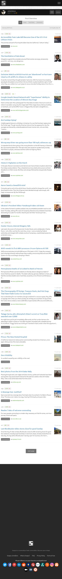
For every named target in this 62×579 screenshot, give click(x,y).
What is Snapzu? (25, 555)
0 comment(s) (5, 46)
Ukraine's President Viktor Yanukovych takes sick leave (22, 206)
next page (31, 451)
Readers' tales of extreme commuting (16, 410)
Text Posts (31, 22)
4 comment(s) (5, 361)
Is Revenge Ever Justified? (11, 392)
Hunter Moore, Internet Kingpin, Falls (15, 226)
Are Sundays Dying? (8, 120)
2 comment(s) (5, 216)
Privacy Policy (41, 555)
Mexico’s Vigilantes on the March (14, 163)
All (20, 22)
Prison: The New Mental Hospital (14, 337)
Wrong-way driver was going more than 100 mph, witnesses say (26, 142)
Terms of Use (51, 555)
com (15, 46)
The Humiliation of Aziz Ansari (13, 56)
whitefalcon (12, 12)
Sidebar (58, 12)
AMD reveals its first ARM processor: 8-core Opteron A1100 (24, 248)
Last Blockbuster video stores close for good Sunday (22, 429)
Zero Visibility (6, 355)
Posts (24, 22)
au (18, 195)
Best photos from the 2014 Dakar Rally (16, 371)
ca (16, 216)
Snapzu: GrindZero (12, 555)
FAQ (33, 555)
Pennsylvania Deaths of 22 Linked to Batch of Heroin (22, 269)
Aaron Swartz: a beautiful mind (13, 185)
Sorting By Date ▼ (55, 27)
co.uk (18, 87)
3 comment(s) (5, 132)
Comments (39, 22)
